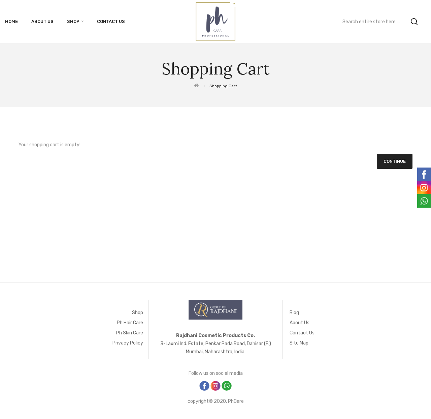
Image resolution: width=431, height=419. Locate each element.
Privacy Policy (127, 343)
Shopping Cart (223, 86)
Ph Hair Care (130, 323)
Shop (137, 313)
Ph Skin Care (129, 333)
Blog (294, 313)
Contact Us (302, 333)
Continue (395, 161)
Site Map (299, 343)
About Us (299, 323)
